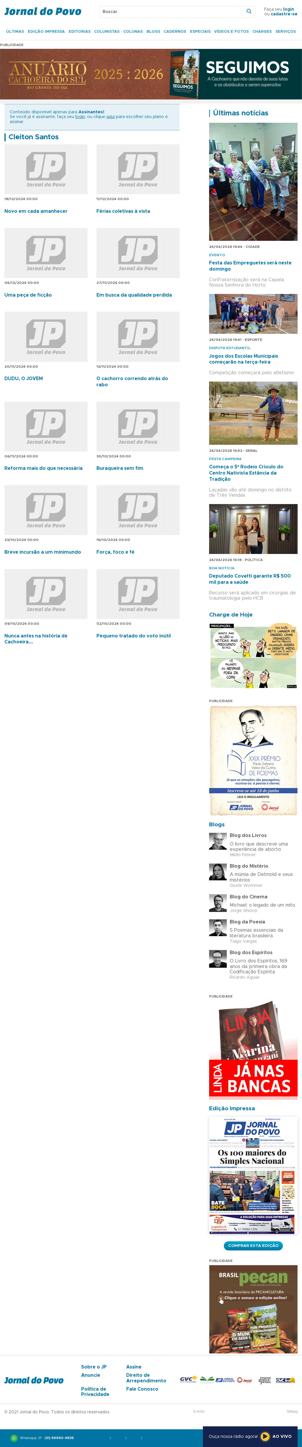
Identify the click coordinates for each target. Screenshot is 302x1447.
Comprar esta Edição (253, 1246)
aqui (110, 117)
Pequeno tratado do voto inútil (133, 636)
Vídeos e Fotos (231, 32)
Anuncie (90, 1375)
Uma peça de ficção (28, 295)
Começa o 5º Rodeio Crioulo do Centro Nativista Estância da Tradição (246, 473)
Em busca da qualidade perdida (134, 295)
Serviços (285, 32)
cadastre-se (284, 14)
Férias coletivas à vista (123, 211)
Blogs (153, 32)
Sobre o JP (94, 1367)
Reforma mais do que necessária (43, 468)
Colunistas (106, 32)
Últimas (15, 32)
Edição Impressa (46, 32)
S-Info (198, 1412)
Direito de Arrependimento (146, 1378)
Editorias (80, 32)
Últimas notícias (240, 113)
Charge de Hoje (231, 615)
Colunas (133, 32)
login (288, 9)
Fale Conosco (142, 1389)
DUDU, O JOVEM (23, 378)
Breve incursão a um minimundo (42, 552)
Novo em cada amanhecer (36, 211)
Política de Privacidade (95, 1392)
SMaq (292, 1412)
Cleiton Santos (34, 137)
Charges (262, 32)
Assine (134, 1367)
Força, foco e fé (115, 552)
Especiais (200, 32)
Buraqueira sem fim (119, 468)
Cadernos (175, 32)
